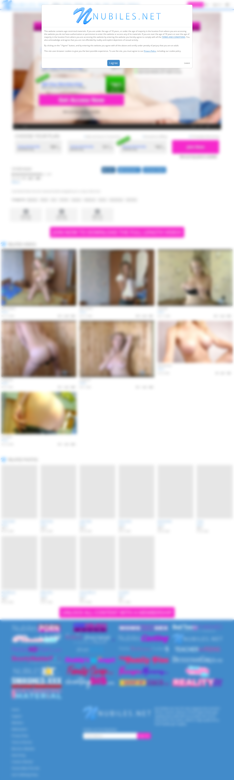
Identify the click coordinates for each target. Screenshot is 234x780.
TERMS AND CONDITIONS (173, 37)
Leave (187, 63)
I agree (113, 63)
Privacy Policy (150, 51)
